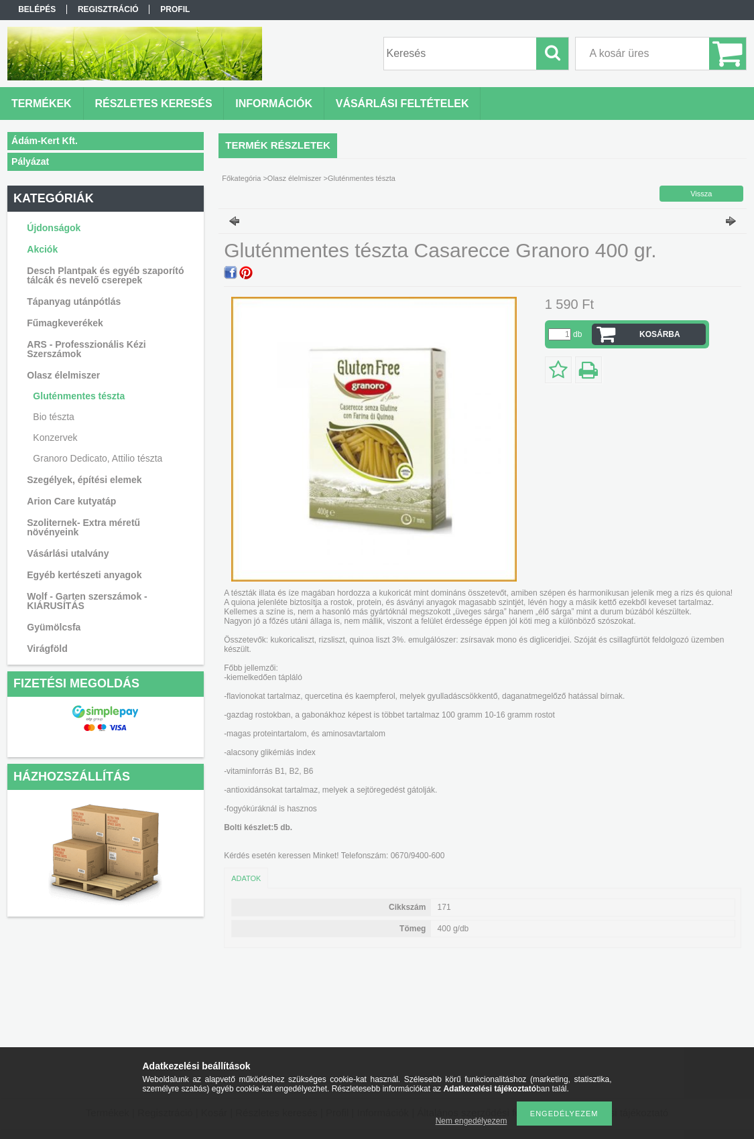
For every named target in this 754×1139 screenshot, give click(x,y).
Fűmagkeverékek (65, 323)
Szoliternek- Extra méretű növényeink (83, 527)
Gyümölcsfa (53, 627)
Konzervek (55, 437)
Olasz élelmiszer (63, 375)
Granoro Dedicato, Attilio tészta (97, 458)
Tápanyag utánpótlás (74, 301)
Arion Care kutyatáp (71, 501)
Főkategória (241, 178)
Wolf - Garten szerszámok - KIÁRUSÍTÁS (87, 601)
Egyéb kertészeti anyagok (84, 575)
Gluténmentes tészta (79, 396)
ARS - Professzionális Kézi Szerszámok (86, 349)
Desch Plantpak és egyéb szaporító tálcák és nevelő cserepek (105, 275)
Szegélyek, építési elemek (84, 479)
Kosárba (659, 334)
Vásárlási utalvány (68, 553)
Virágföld (47, 648)
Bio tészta (53, 416)
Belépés (37, 9)
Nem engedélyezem (471, 1121)
